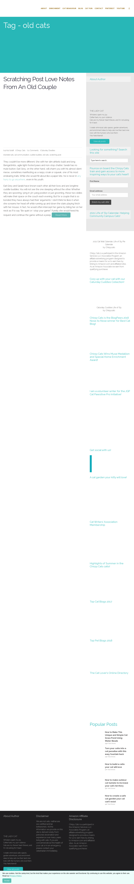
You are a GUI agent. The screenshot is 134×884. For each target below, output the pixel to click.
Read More (61, 215)
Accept (6, 881)
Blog (80, 8)
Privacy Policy (15, 876)
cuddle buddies (36, 155)
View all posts (99, 141)
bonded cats (9, 155)
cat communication (21, 155)
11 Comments (33, 150)
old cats (46, 155)
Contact (99, 8)
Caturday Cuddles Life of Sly (109, 307)
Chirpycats (110, 247)
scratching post (55, 155)
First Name (94, 181)
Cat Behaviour (69, 8)
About (44, 8)
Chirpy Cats (20, 150)
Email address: (96, 191)
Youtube (121, 8)
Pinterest (110, 8)
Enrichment (54, 8)
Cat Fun (88, 8)
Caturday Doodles (48, 150)
